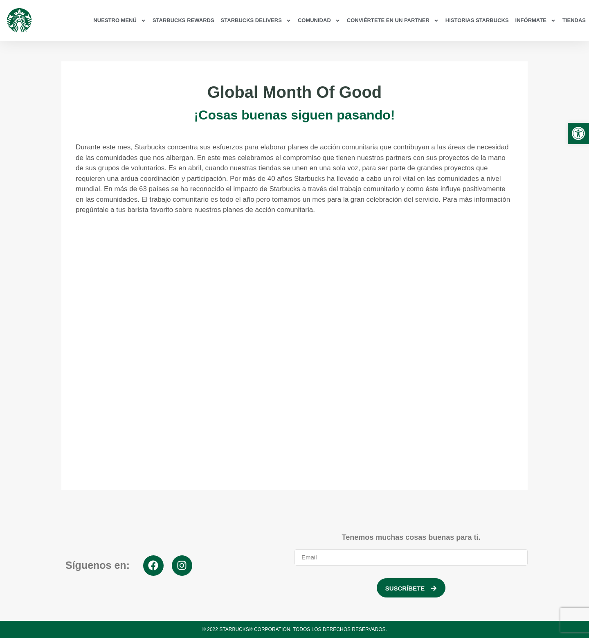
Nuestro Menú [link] (119, 20)
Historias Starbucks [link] (477, 20)
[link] (578, 133)
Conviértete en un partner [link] (393, 20)
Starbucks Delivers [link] (256, 20)
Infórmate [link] (535, 20)
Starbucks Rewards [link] (183, 20)
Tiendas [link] (574, 20)
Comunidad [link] (319, 20)
